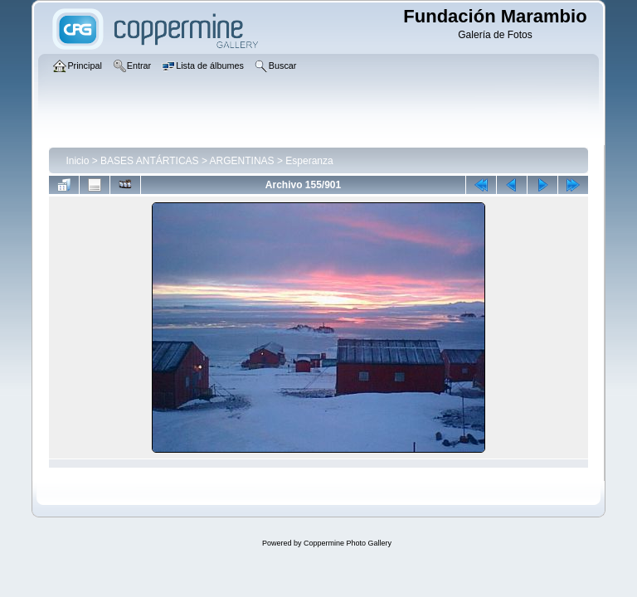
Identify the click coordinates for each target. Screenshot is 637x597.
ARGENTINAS (242, 161)
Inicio (77, 161)
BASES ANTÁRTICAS (149, 161)
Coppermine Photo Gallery (347, 543)
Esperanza (309, 161)
